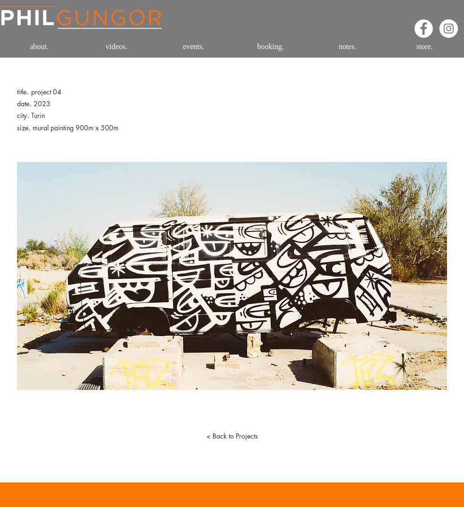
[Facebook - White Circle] (423, 28)
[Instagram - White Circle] (448, 28)
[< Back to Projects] (232, 436)
